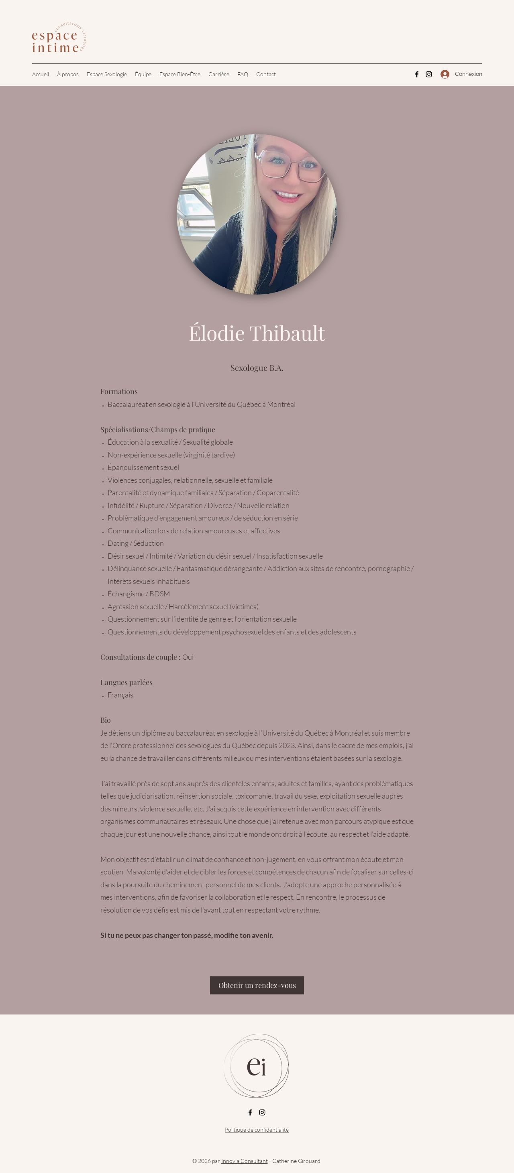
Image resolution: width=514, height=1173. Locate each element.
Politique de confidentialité (257, 1129)
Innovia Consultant (244, 1160)
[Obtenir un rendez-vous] (257, 985)
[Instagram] (429, 74)
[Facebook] (417, 74)
